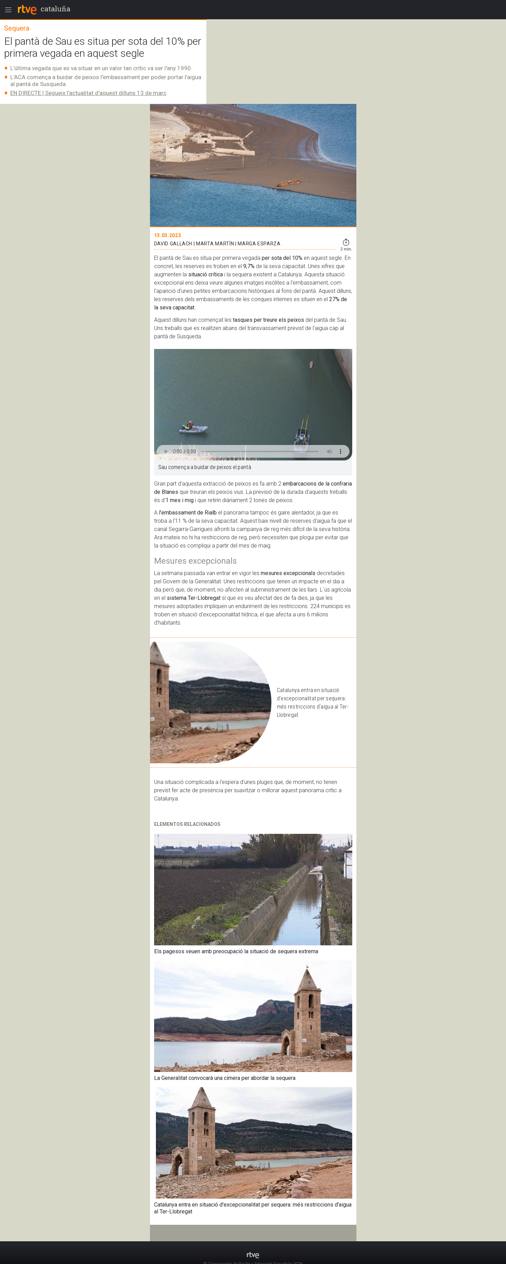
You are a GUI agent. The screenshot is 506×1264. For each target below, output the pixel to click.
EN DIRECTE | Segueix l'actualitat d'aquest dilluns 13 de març (88, 92)
